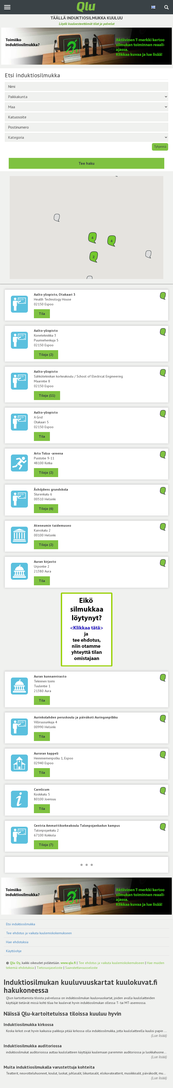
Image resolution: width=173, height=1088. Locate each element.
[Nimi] (86, 86)
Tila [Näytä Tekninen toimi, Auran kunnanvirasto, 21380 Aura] (42, 700)
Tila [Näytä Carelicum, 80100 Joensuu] (42, 808)
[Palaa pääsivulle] (86, 6)
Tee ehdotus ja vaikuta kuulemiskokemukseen (39, 933)
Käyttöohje (14, 951)
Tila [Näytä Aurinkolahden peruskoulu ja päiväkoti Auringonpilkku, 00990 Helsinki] (42, 736)
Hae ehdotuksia (17, 942)
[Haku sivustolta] (166, 7)
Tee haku (86, 163)
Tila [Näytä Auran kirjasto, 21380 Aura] (42, 581)
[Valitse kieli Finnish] (153, 7)
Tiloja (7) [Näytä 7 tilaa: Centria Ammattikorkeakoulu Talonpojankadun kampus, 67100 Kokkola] (46, 844)
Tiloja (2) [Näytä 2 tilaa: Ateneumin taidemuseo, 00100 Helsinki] (46, 544)
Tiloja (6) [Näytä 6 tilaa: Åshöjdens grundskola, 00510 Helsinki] (46, 508)
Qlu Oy (15, 963)
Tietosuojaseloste (50, 967)
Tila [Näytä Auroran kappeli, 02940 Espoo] (42, 772)
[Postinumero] (86, 127)
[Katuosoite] (86, 117)
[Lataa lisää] (86, 864)
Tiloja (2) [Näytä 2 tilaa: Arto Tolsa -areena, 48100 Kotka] (46, 472)
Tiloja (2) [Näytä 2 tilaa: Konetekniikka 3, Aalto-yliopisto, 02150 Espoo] (46, 354)
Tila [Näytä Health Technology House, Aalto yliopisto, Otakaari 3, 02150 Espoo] (42, 313)
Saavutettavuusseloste (81, 967)
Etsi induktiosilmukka (20, 924)
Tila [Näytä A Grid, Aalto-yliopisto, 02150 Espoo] (42, 436)
